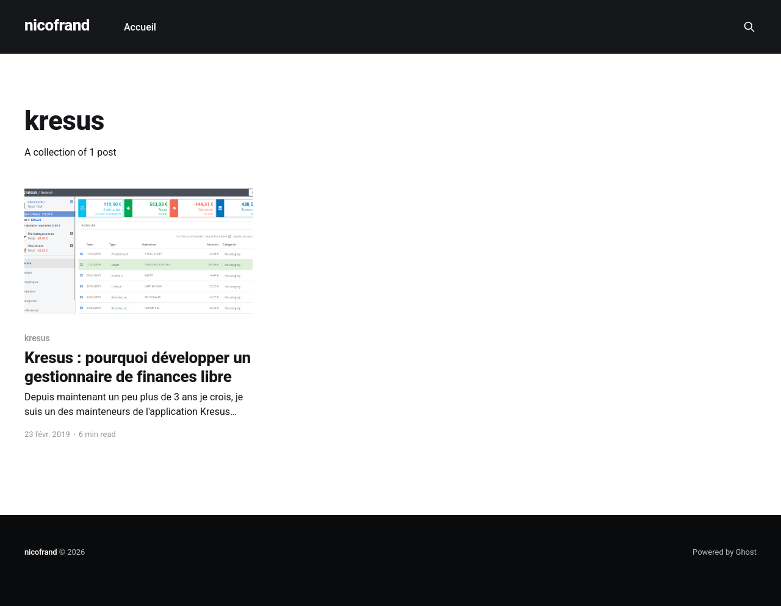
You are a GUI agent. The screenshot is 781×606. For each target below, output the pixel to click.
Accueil (140, 27)
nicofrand (57, 25)
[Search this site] (749, 27)
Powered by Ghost (725, 552)
